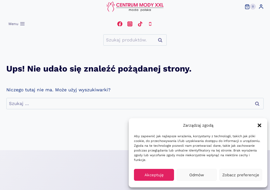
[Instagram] (130, 24)
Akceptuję (154, 175)
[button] (259, 125)
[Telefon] (150, 24)
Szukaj (162, 40)
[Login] (261, 6)
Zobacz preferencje (240, 175)
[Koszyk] (250, 7)
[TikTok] (140, 24)
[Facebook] (120, 24)
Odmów (196, 175)
